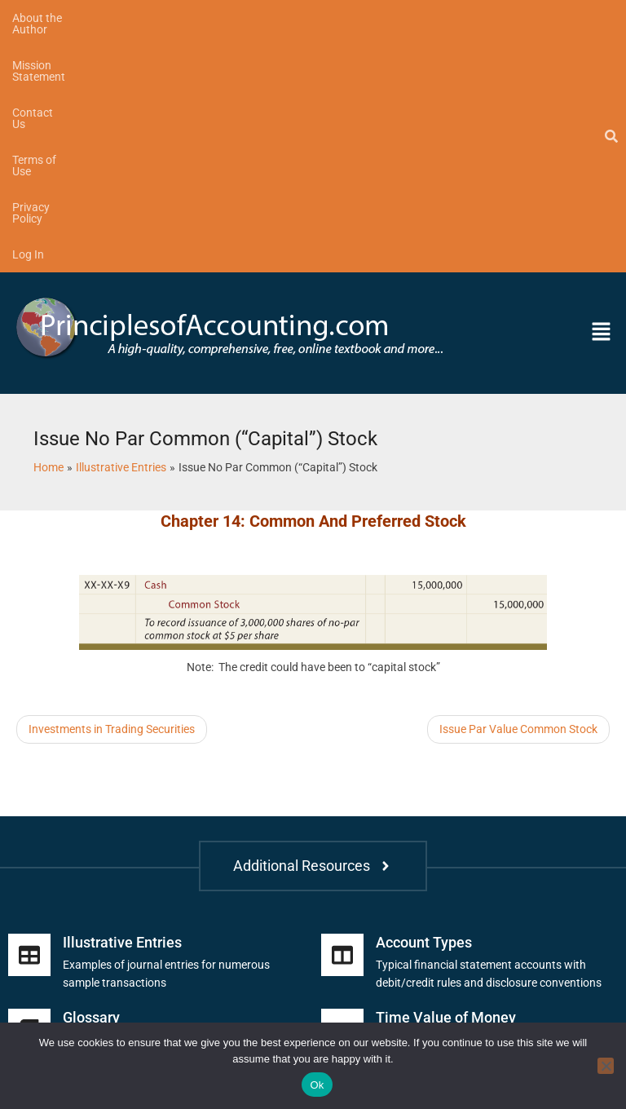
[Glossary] (29, 793)
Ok (317, 1085)
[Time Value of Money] (342, 793)
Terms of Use (356, 17)
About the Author (55, 17)
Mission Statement (171, 17)
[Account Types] (342, 718)
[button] (541, 96)
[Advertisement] (207, 531)
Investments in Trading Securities (112, 492)
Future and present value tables (455, 803)
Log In (524, 17)
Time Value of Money (446, 780)
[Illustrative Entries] (29, 718)
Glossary (91, 780)
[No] (605, 1066)
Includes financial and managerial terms (163, 803)
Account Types (424, 705)
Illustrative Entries (122, 705)
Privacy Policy (448, 17)
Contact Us (271, 17)
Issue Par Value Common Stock (518, 492)
